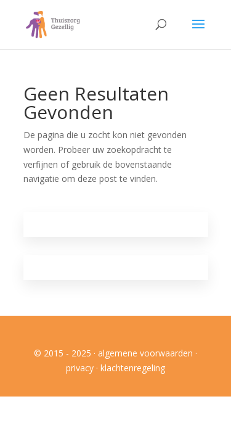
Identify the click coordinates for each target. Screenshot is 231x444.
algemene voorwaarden (145, 353)
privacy (80, 368)
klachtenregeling (132, 368)
